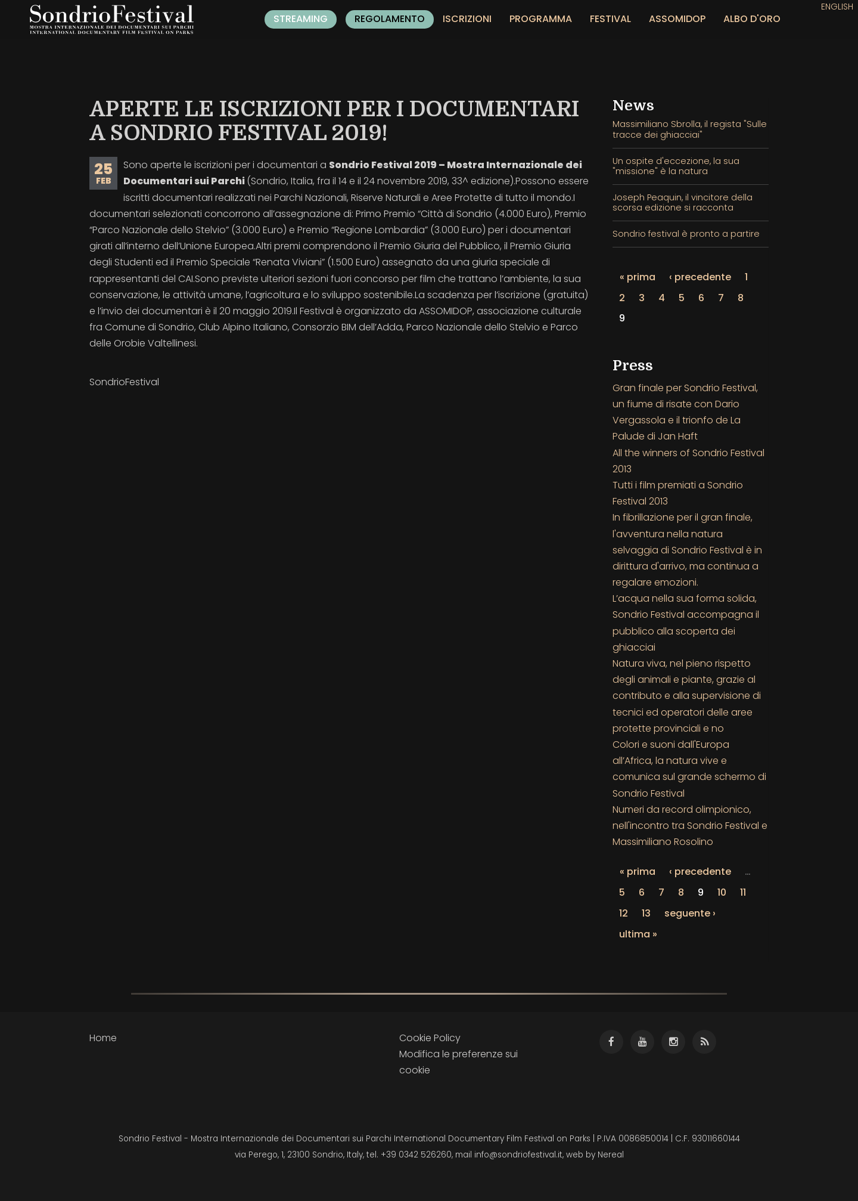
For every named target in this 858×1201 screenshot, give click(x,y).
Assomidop (677, 19)
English (837, 7)
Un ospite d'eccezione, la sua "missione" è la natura (676, 166)
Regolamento (390, 19)
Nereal (611, 1154)
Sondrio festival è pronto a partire (686, 234)
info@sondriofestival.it (518, 1154)
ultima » (638, 934)
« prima (637, 277)
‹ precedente (700, 277)
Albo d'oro (752, 19)
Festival (610, 19)
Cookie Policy (430, 1038)
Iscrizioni (467, 19)
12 (623, 913)
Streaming (300, 19)
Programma (540, 19)
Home (103, 1038)
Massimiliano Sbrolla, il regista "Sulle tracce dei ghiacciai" (690, 129)
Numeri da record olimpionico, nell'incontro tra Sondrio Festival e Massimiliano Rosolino (690, 826)
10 (721, 892)
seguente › (690, 913)
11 (743, 892)
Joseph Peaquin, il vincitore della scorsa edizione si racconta (683, 202)
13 (646, 913)
